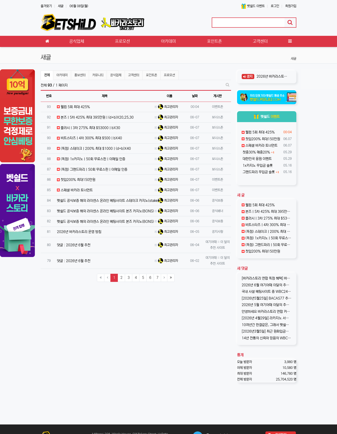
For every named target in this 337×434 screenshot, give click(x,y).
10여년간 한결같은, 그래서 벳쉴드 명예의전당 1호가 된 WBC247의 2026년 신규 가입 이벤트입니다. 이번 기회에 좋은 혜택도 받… (267, 325)
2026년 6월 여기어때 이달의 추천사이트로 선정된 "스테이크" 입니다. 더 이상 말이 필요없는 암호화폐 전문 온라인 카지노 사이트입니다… (267, 285)
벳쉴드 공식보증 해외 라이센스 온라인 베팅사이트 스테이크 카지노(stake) (108, 201)
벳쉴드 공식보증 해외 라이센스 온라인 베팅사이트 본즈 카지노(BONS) (105, 211)
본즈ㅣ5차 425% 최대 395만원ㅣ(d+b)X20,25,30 (95, 117)
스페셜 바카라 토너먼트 (75, 190)
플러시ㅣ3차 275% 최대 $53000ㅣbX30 (88, 128)
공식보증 (217, 200)
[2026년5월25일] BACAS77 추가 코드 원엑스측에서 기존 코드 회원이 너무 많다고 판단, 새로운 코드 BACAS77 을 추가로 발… (267, 298)
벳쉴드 (267, 117)
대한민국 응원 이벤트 (257, 159)
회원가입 (290, 6)
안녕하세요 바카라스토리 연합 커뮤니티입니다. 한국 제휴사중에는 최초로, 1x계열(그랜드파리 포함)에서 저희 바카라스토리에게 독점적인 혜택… (267, 312)
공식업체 (115, 75)
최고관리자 (168, 107)
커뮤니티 (97, 75)
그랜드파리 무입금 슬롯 (258, 172)
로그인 (275, 6)
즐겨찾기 (46, 6)
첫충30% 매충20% (256, 152)
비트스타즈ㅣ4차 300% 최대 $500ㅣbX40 (89, 138)
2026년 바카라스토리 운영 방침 (79, 232)
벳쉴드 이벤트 (253, 6)
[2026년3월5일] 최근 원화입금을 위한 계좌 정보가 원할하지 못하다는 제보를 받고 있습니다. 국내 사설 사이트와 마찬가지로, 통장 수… (267, 331)
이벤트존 (217, 107)
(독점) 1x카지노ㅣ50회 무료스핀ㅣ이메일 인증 (91, 159)
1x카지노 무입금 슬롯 (257, 165)
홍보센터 (80, 75)
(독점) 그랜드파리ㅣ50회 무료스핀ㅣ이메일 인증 (92, 169)
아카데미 (62, 75)
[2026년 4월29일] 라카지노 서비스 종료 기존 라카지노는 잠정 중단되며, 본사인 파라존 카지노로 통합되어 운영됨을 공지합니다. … (267, 318)
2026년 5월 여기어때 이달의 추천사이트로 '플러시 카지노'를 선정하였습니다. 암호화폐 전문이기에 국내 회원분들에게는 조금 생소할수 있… (267, 305)
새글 (60, 6)
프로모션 (169, 75)
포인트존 (151, 75)
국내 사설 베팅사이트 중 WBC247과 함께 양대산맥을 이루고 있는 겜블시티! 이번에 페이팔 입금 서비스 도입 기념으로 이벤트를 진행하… (267, 292)
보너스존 (217, 117)
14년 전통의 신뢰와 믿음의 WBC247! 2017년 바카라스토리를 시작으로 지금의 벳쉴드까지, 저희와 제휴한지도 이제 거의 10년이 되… (267, 338)
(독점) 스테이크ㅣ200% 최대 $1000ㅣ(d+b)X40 (94, 148)
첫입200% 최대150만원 (76, 180)
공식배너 (217, 211)
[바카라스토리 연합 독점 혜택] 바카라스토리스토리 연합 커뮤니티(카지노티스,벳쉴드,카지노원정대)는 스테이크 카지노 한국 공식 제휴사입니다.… (267, 278)
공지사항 (217, 232)
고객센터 (133, 75)
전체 (47, 75)
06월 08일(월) (78, 6)
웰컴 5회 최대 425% (73, 107)
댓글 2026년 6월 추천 (73, 245)
